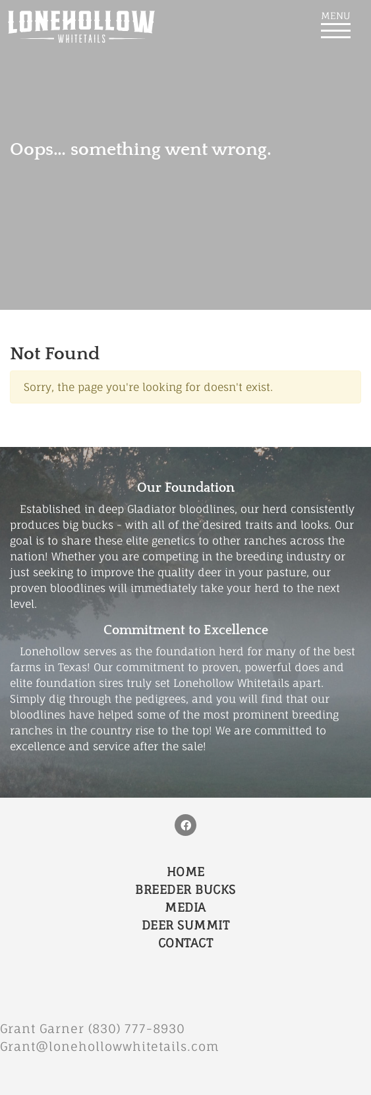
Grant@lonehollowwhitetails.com (109, 1046)
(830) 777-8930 (142, 1028)
